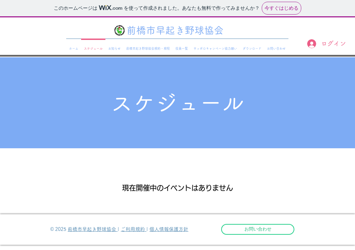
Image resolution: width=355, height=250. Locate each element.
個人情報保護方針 (168, 229)
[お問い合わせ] (257, 229)
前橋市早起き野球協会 (93, 229)
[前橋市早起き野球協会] (177, 30)
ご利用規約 (133, 229)
